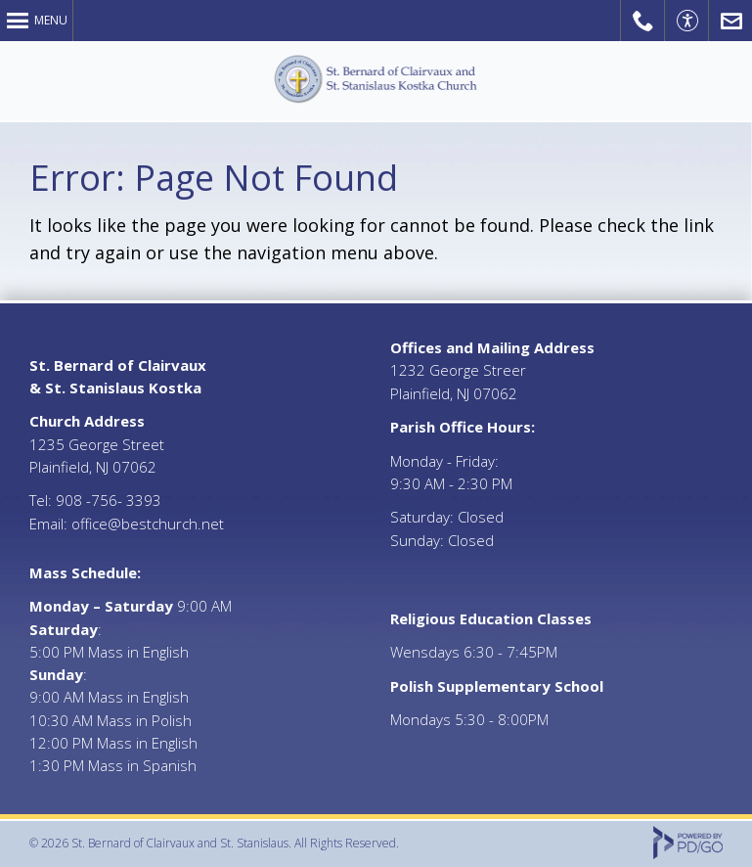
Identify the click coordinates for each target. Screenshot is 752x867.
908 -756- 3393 (108, 500)
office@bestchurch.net (147, 523)
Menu (50, 20)
